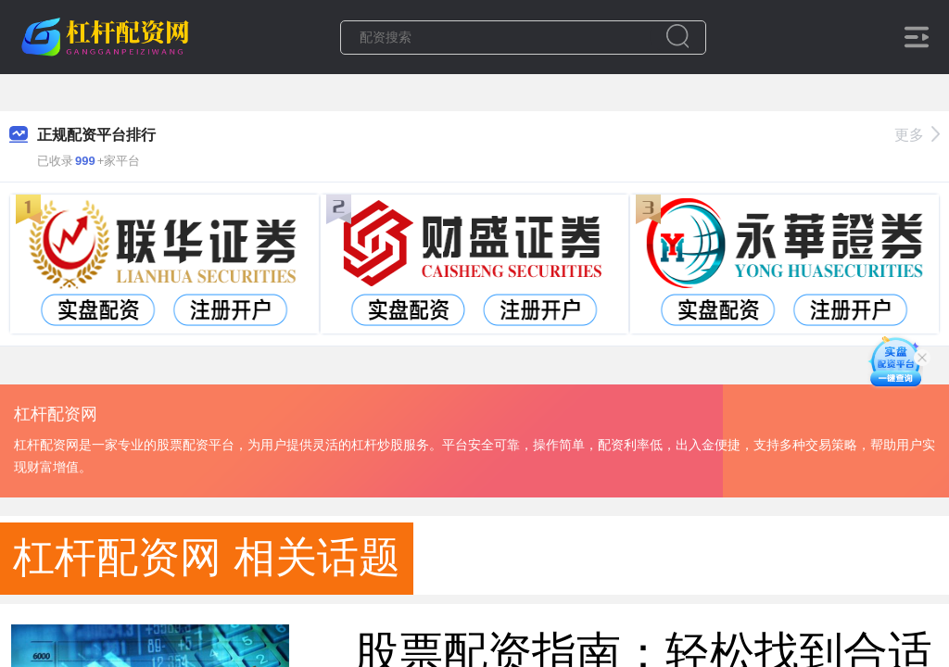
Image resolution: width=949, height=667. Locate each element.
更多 (917, 135)
